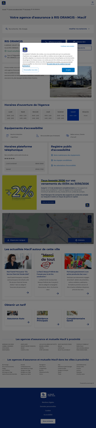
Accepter (68, 70)
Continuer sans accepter (67, 46)
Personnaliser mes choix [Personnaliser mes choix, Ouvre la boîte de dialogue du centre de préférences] (31, 70)
